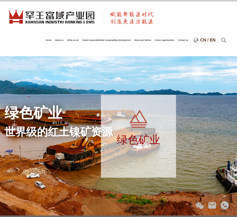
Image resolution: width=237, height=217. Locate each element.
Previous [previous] (13, 136)
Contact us (183, 40)
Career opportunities (164, 40)
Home (48, 40)
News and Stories (142, 40)
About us (59, 40)
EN (212, 40)
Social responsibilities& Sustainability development (106, 40)
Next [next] (223, 136)
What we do (73, 40)
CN (203, 40)
